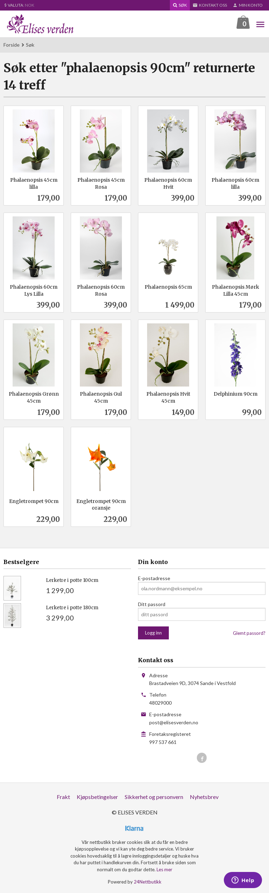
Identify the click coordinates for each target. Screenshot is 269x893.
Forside (12, 45)
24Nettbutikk (147, 882)
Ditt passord (151, 604)
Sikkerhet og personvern (154, 797)
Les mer (164, 870)
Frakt (63, 797)
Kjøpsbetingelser (97, 797)
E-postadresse (154, 579)
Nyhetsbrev (204, 797)
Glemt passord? (249, 633)
